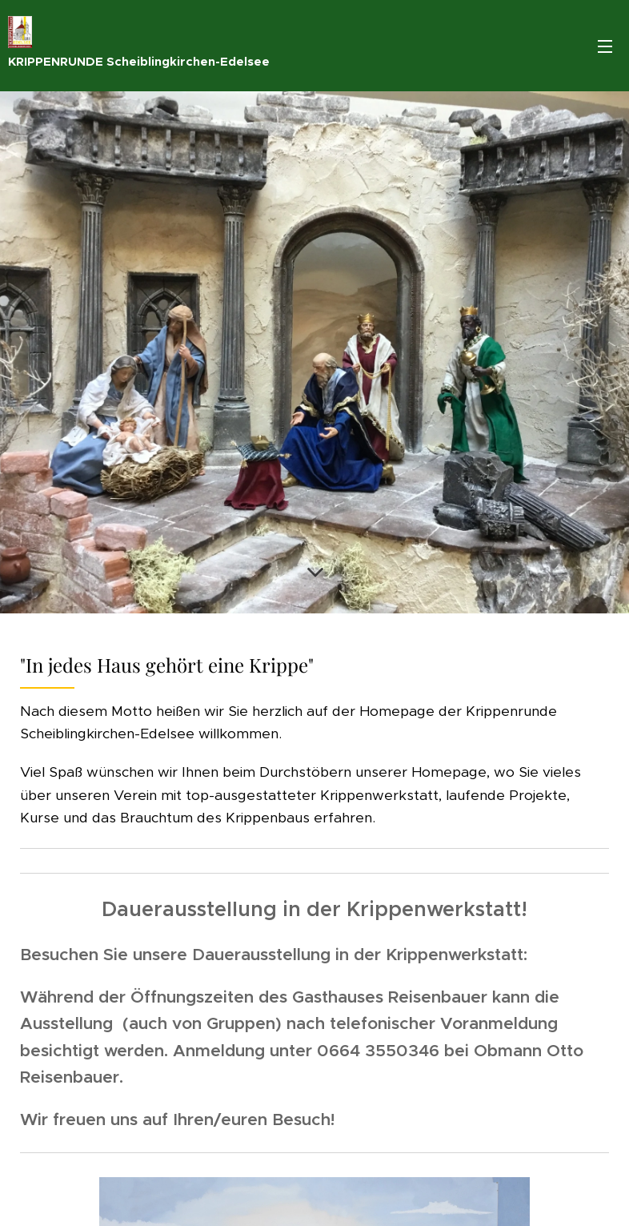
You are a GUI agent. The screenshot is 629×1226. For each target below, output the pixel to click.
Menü (605, 46)
